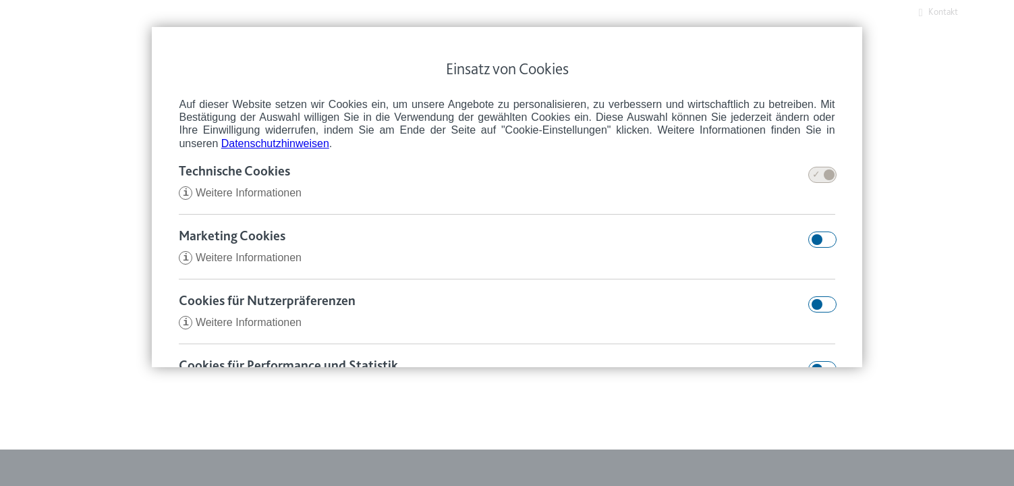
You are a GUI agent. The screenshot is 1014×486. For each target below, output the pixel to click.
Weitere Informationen (240, 194)
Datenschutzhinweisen (275, 143)
